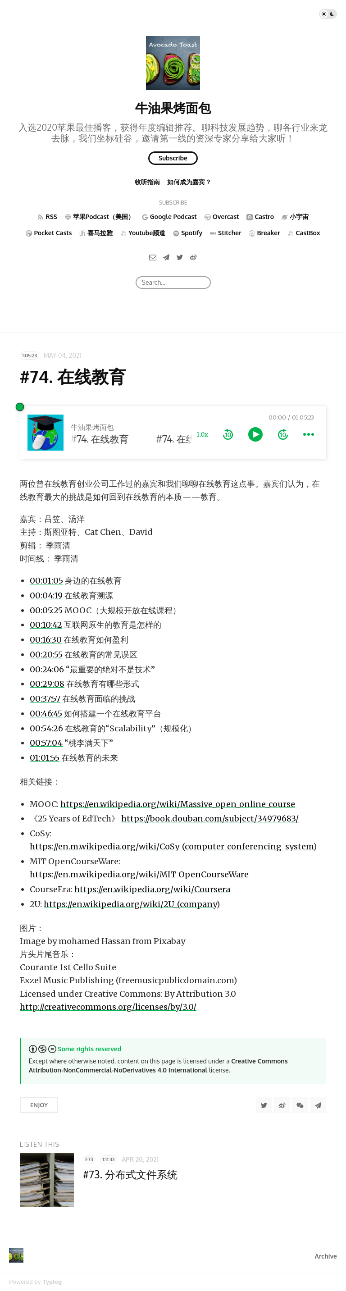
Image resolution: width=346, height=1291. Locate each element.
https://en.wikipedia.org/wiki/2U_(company (130, 904)
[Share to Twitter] (264, 1105)
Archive (326, 1256)
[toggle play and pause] (255, 434)
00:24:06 (47, 669)
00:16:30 (46, 639)
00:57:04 (46, 743)
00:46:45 (46, 713)
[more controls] (309, 434)
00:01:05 (46, 580)
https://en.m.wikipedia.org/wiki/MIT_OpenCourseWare (139, 874)
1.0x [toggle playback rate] (202, 434)
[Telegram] (166, 256)
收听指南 (147, 182)
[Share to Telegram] (318, 1105)
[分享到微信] (300, 1105)
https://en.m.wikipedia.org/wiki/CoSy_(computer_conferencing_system (171, 846)
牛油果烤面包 (173, 108)
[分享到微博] (282, 1105)
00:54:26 (46, 728)
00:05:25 (46, 610)
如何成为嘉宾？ (189, 182)
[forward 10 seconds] (283, 434)
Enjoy (39, 1105)
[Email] (152, 256)
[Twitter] (179, 256)
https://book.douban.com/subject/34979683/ (210, 818)
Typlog (52, 1281)
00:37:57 (45, 698)
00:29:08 (47, 684)
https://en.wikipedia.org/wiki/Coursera (152, 889)
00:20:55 (46, 654)
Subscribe (173, 158)
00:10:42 (46, 625)
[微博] (193, 256)
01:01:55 (44, 758)
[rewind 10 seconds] (228, 434)
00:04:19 (46, 595)
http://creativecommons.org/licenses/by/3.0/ (108, 1007)
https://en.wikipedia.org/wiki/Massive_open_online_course (177, 804)
